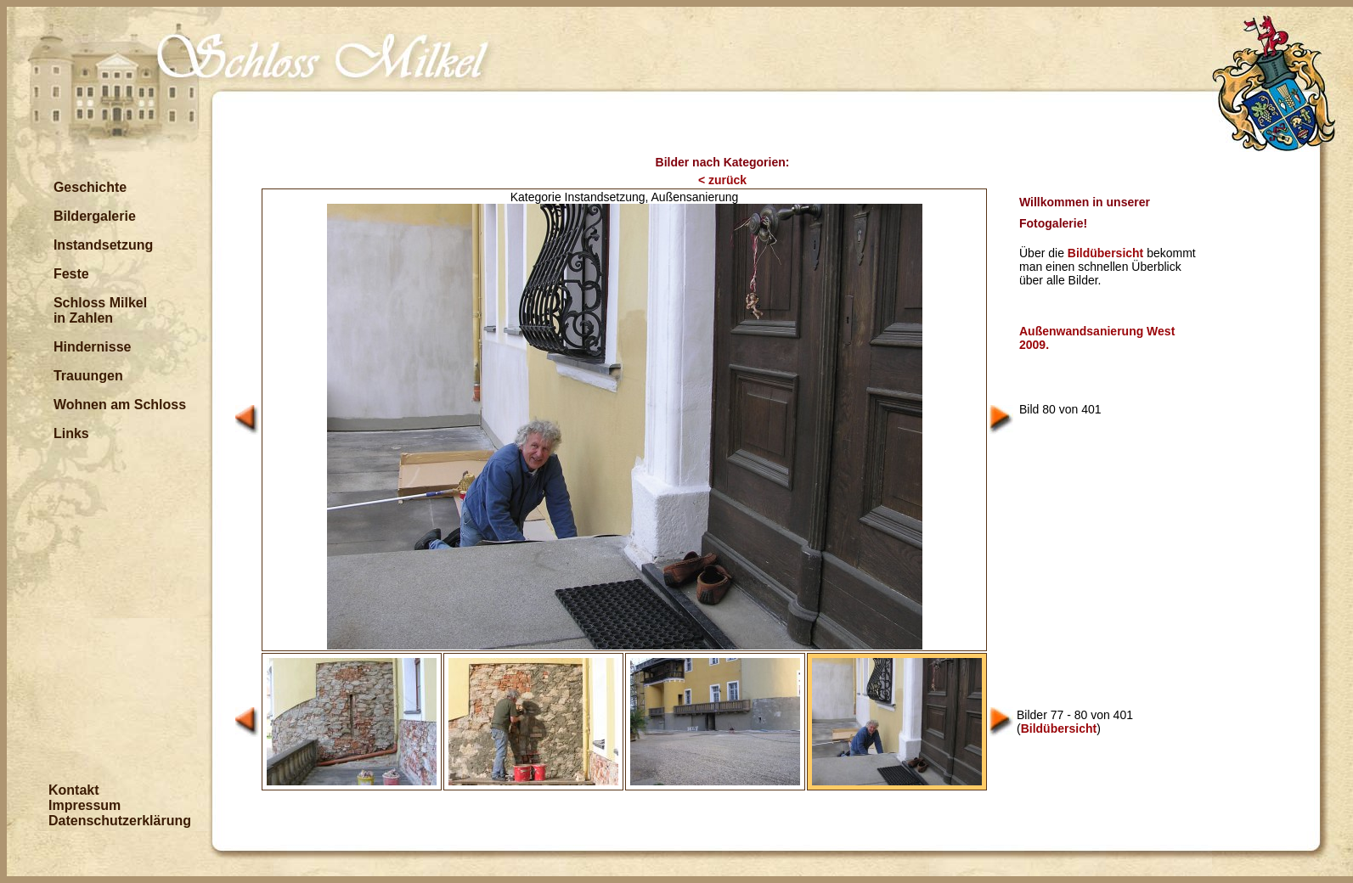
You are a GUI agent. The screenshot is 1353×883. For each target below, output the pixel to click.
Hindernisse (93, 347)
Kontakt (73, 790)
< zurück (722, 180)
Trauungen (88, 375)
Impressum (84, 805)
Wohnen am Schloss (120, 404)
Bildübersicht (1105, 253)
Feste (71, 274)
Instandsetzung (103, 245)
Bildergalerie (95, 216)
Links (71, 433)
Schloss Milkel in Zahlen (100, 310)
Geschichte (90, 187)
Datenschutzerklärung (119, 820)
